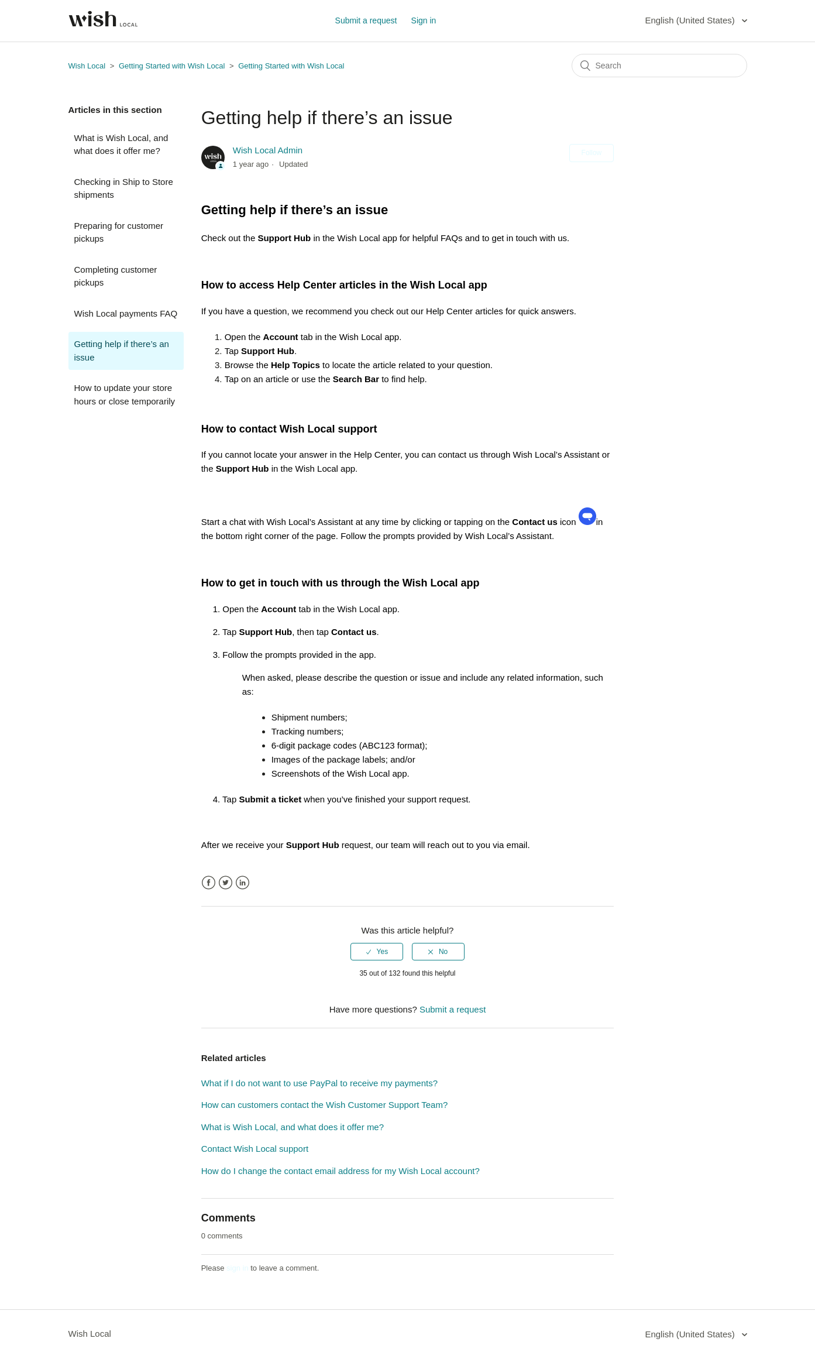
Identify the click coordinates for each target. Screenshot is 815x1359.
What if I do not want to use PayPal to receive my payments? (319, 1083)
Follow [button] (592, 153)
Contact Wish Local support (254, 1149)
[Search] (659, 65)
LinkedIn (242, 883)
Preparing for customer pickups (119, 232)
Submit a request (366, 20)
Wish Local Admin (267, 150)
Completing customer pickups (115, 276)
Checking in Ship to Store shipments (123, 188)
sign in (237, 1268)
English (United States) (691, 20)
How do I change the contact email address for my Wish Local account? (340, 1171)
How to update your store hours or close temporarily (125, 394)
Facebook (208, 883)
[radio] (376, 951)
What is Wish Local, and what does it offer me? (121, 144)
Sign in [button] (423, 20)
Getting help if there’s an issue (121, 350)
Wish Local (88, 65)
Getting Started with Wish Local (172, 65)
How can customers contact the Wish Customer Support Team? (324, 1105)
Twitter (225, 883)
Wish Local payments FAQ (126, 313)
